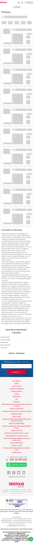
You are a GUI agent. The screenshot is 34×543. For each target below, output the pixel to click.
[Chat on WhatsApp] (31, 539)
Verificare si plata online (16, 408)
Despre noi (16, 401)
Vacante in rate (16, 452)
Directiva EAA (16, 396)
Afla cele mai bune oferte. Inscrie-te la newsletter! (16, 362)
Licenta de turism (14, 529)
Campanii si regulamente (16, 388)
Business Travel (16, 386)
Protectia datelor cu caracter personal (16, 435)
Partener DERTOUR (16, 430)
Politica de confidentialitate (16, 423)
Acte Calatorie (16, 381)
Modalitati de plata (16, 414)
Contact (16, 394)
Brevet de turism (5, 529)
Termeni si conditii (16, 445)
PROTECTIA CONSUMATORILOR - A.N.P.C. (16, 433)
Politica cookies (16, 416)
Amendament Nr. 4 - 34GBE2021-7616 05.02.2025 (16, 538)
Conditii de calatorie (16, 391)
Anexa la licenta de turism (26, 529)
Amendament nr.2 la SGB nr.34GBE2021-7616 (16, 535)
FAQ (16, 399)
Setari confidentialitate (16, 442)
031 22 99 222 (18, 459)
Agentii (17, 383)
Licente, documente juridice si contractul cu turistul (16, 411)
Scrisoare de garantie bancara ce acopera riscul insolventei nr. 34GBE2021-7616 (16, 532)
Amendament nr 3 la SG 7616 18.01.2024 (16, 536)
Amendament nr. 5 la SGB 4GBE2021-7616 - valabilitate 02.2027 (16, 540)
